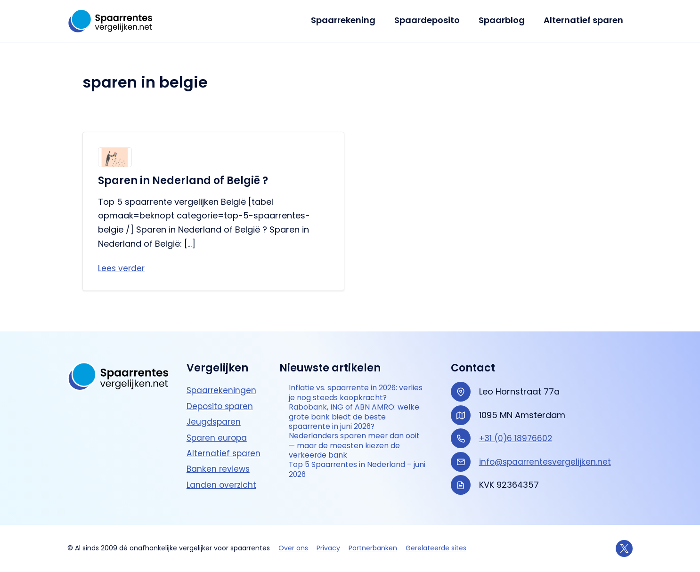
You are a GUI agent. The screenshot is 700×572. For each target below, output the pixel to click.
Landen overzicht (222, 475)
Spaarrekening (349, 20)
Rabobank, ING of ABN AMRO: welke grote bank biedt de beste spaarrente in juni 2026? (356, 423)
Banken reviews (219, 459)
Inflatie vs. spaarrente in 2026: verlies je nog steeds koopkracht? (351, 390)
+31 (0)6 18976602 (516, 429)
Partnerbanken (373, 548)
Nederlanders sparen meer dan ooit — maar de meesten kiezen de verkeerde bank (355, 456)
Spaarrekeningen (222, 381)
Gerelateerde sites (436, 548)
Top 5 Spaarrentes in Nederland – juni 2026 (356, 484)
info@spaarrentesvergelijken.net (547, 452)
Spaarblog (504, 20)
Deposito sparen (221, 396)
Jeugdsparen (215, 412)
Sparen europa (218, 428)
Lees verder (122, 268)
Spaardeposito (431, 20)
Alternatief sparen (584, 20)
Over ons (293, 548)
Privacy (328, 548)
